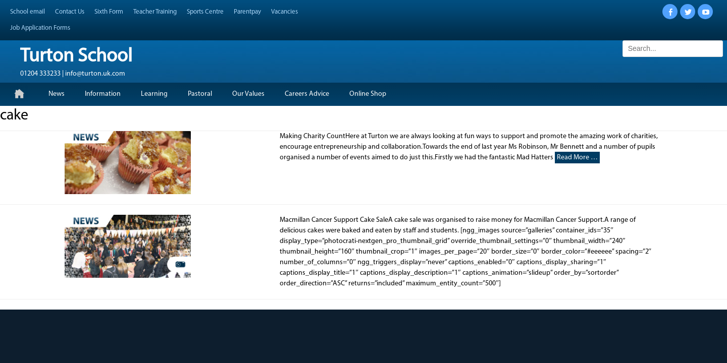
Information (103, 94)
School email (27, 12)
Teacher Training (155, 12)
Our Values (248, 94)
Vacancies (284, 12)
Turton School (76, 57)
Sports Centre (205, 12)
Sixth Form (108, 12)
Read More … (577, 157)
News (56, 94)
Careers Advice (307, 94)
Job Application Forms (40, 28)
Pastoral (200, 94)
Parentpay (247, 12)
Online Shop (367, 94)
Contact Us (69, 12)
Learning (154, 94)
